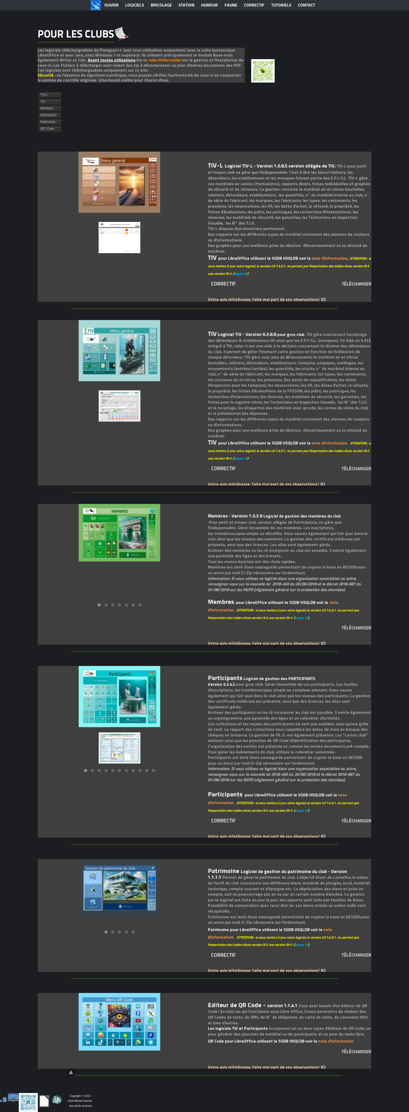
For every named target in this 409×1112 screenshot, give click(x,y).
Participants (48, 115)
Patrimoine (47, 122)
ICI (323, 300)
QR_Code (47, 129)
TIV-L (44, 95)
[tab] (49, 95)
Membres (46, 108)
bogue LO (241, 274)
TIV (42, 101)
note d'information (164, 60)
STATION (186, 5)
